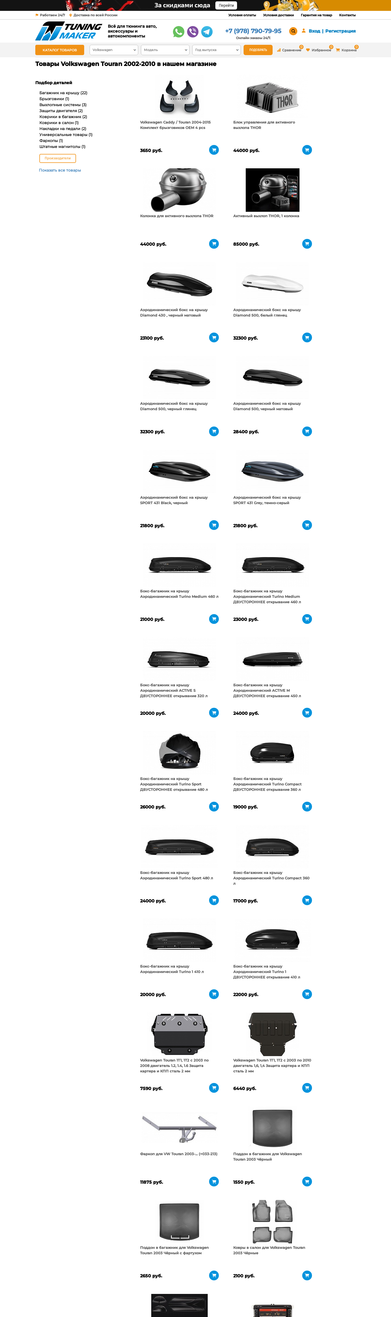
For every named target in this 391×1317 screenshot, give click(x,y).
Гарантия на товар (316, 15)
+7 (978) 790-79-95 (253, 31)
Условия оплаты (242, 15)
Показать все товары (60, 170)
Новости (100, 1302)
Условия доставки (278, 15)
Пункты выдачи (106, 1295)
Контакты (347, 15)
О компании (103, 1288)
